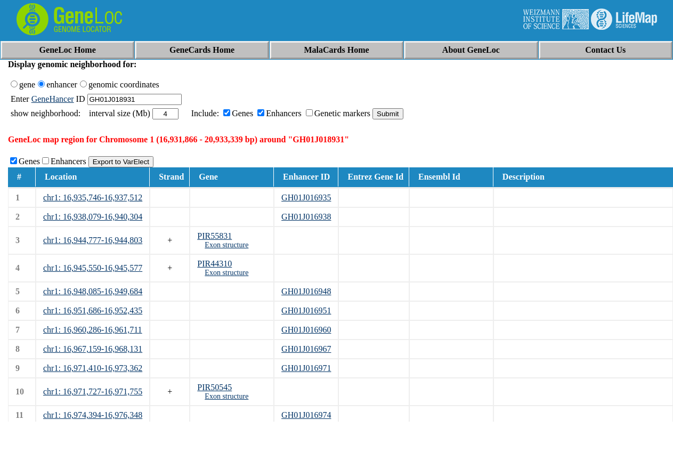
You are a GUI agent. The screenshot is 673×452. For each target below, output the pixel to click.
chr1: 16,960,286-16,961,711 (92, 329)
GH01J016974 (306, 414)
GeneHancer (52, 98)
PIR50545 (214, 387)
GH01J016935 (306, 197)
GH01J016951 (306, 310)
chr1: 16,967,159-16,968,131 (92, 348)
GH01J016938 (306, 216)
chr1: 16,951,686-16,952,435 (92, 310)
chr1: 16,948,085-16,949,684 (92, 291)
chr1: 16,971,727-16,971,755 (92, 391)
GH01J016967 (306, 348)
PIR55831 (214, 235)
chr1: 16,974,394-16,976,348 (92, 414)
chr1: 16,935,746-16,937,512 (92, 197)
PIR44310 (214, 263)
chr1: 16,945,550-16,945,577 (92, 267)
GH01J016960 (306, 329)
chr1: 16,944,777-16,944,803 (92, 240)
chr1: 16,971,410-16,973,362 (92, 368)
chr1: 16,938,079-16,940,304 (92, 216)
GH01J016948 (306, 291)
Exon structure (226, 245)
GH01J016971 (306, 368)
